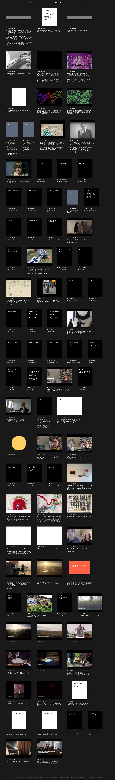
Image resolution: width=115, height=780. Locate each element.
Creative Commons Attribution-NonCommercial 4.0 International (61, 777)
